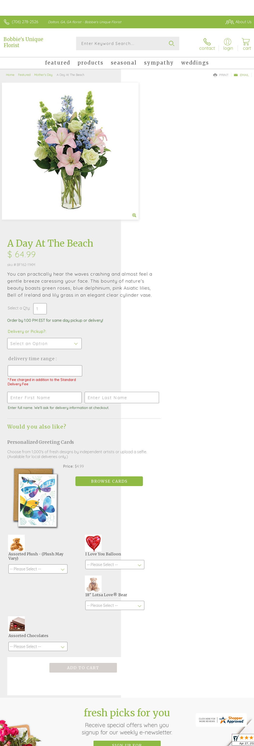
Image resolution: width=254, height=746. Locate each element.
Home (10, 74)
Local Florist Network (204, 701)
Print (221, 74)
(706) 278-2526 (25, 21)
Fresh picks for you (127, 557)
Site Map (234, 701)
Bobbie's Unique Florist (23, 42)
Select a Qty (140, 157)
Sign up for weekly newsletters (127, 584)
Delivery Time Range (152, 208)
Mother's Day (43, 74)
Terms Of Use (141, 701)
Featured (24, 74)
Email (241, 74)
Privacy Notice (169, 701)
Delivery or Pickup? (148, 181)
